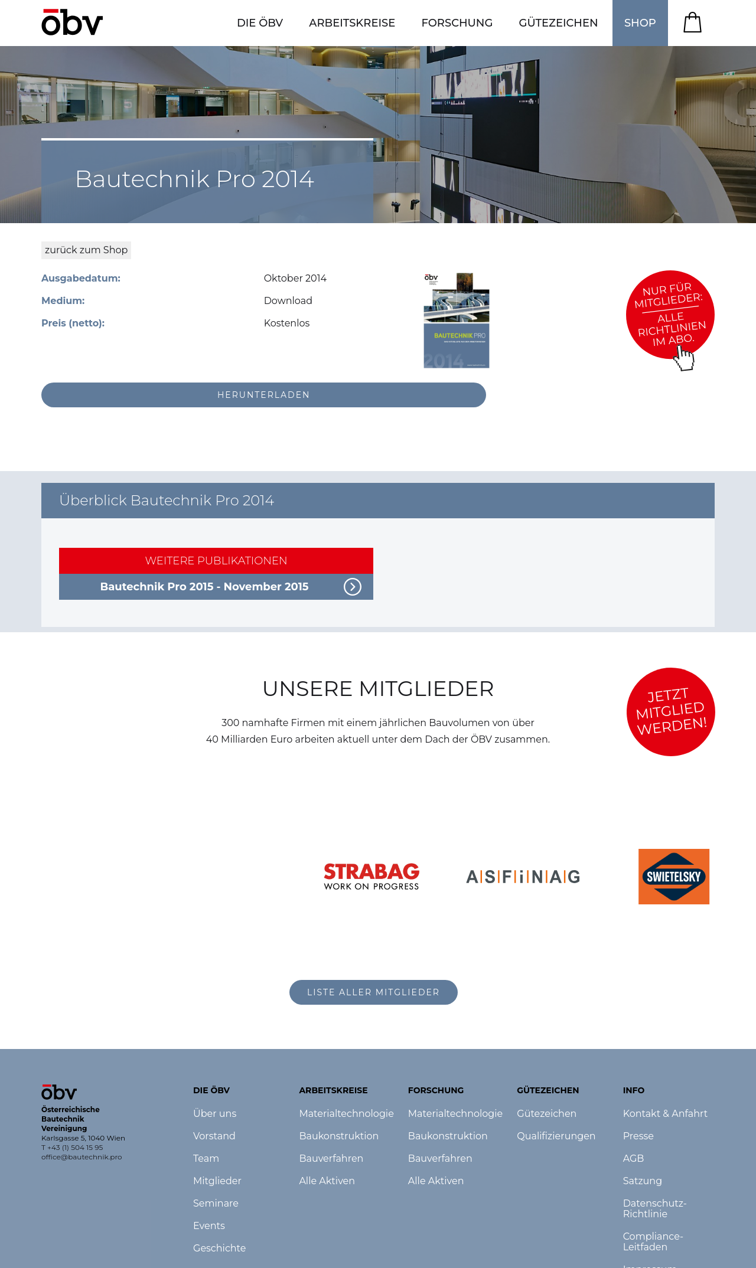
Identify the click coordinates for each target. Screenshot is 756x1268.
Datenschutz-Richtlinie (655, 1209)
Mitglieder (217, 1181)
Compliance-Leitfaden (653, 1242)
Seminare (216, 1203)
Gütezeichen (546, 1114)
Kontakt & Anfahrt (665, 1114)
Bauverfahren (331, 1158)
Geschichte (219, 1248)
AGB (633, 1158)
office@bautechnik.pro (81, 1156)
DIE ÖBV (260, 23)
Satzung (642, 1181)
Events (209, 1226)
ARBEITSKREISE (352, 23)
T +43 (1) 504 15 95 (72, 1147)
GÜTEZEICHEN (558, 23)
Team (206, 1158)
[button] (260, 23)
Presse (638, 1136)
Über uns (214, 1114)
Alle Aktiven (327, 1181)
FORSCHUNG (457, 23)
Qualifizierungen (556, 1136)
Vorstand (214, 1136)
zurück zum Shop (86, 250)
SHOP (640, 23)
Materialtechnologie (346, 1114)
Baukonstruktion (339, 1136)
